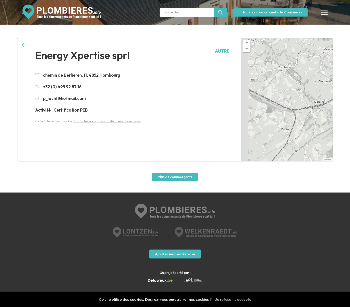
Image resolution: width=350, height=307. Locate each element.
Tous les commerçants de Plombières (272, 12)
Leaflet (327, 159)
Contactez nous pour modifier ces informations (107, 121)
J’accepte (243, 299)
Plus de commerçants (175, 177)
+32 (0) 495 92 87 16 (58, 86)
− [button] (246, 49)
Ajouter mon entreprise (175, 254)
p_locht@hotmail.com (60, 98)
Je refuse (223, 299)
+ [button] (246, 43)
